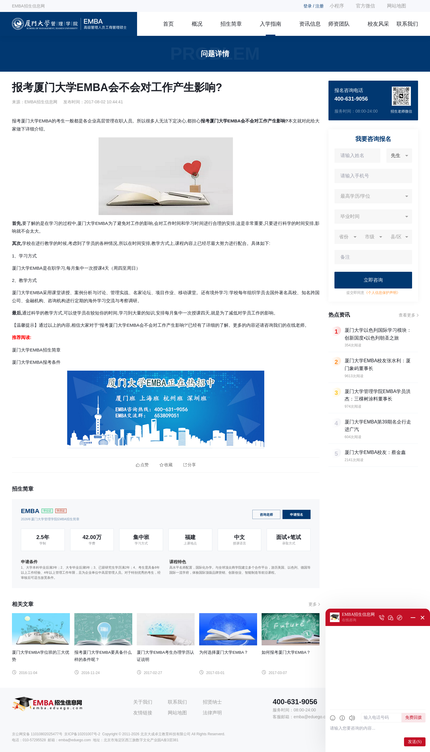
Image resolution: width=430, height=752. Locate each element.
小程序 (337, 5)
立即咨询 (373, 280)
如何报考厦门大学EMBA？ (286, 652)
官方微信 (365, 5)
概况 (197, 24)
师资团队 (339, 24)
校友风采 (378, 24)
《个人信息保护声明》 (382, 293)
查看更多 (407, 315)
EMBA (30, 510)
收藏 (166, 465)
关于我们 (142, 702)
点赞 (142, 465)
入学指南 (270, 24)
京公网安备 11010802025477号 (37, 734)
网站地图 (396, 5)
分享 (189, 465)
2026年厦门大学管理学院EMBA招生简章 (50, 519)
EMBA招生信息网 (28, 6)
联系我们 (407, 24)
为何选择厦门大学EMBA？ (223, 652)
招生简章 (231, 24)
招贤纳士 (212, 702)
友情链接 (142, 712)
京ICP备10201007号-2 (82, 734)
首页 (168, 24)
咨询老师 (266, 514)
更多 (312, 604)
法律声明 (212, 712)
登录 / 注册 (313, 6)
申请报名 (296, 514)
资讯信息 (310, 24)
